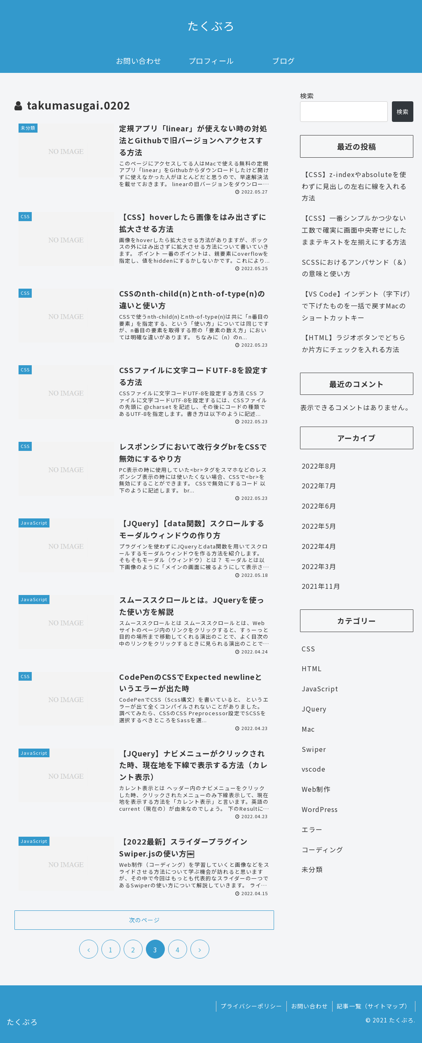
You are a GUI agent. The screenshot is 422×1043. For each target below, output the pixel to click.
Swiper (314, 749)
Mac (308, 729)
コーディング (322, 849)
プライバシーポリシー (251, 1006)
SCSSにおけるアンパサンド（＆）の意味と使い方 (356, 268)
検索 (307, 95)
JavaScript (320, 688)
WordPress (320, 809)
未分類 (312, 869)
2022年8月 (319, 466)
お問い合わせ (309, 1006)
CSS (308, 648)
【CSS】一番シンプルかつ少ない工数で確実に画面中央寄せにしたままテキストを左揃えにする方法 (354, 230)
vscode (314, 769)
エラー (312, 829)
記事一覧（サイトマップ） (374, 1006)
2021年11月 (321, 586)
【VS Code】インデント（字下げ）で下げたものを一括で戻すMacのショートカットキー (356, 305)
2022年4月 (319, 546)
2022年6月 (319, 506)
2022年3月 (319, 566)
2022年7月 (319, 485)
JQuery (314, 709)
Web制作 (316, 789)
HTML (312, 668)
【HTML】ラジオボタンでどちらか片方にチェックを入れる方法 (354, 343)
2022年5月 (319, 526)
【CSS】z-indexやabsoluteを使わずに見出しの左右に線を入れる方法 (354, 186)
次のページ (144, 920)
